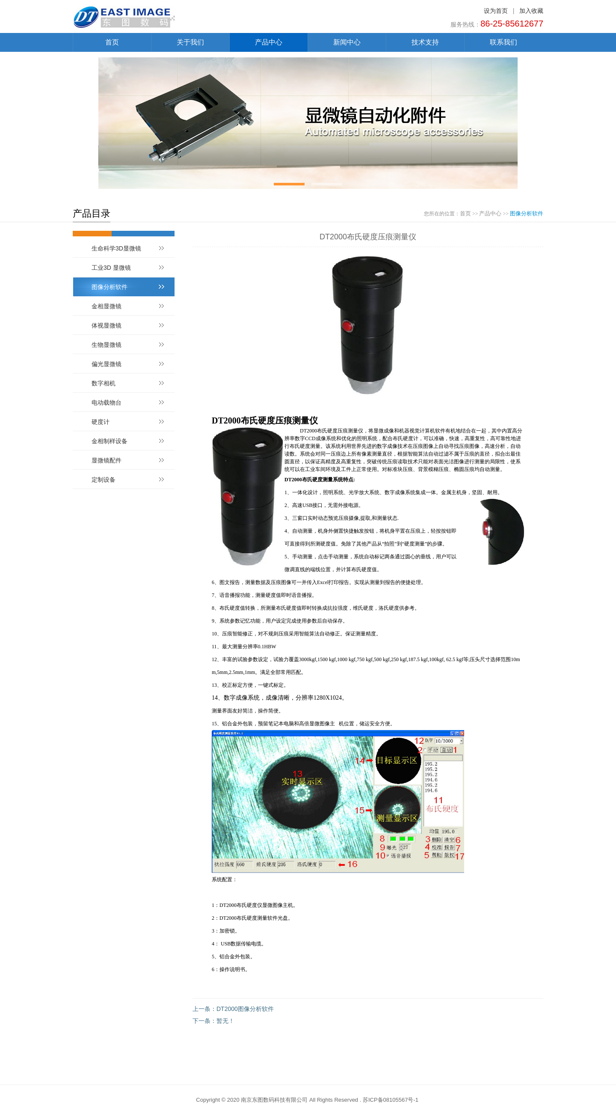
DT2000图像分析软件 (245, 1008)
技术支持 (425, 42)
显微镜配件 (106, 460)
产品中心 (268, 42)
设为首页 (496, 10)
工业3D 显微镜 (111, 267)
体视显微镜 (106, 325)
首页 (112, 42)
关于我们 (190, 42)
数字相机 (104, 383)
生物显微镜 (106, 344)
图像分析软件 (526, 213)
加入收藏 (531, 10)
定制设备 (104, 479)
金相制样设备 (109, 441)
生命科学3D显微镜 (116, 248)
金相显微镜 (106, 306)
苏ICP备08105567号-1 (390, 1100)
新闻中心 (347, 42)
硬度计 (101, 421)
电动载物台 (106, 402)
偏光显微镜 (106, 364)
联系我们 (503, 42)
